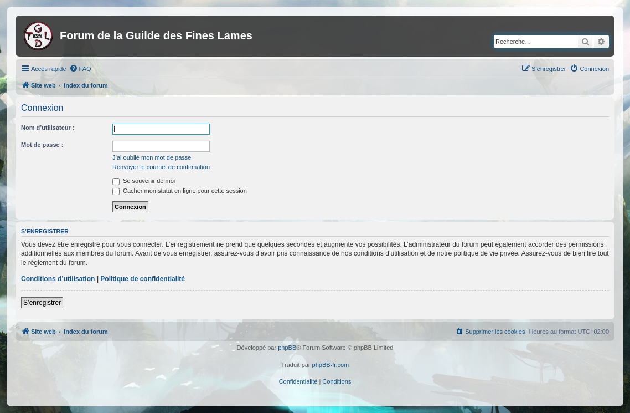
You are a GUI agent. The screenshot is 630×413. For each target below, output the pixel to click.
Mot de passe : (42, 144)
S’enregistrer (42, 303)
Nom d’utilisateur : (48, 127)
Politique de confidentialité (142, 279)
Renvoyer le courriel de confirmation (161, 167)
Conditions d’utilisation (58, 279)
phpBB (287, 347)
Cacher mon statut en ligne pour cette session (179, 190)
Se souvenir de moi (143, 180)
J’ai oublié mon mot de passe (151, 157)
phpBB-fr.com (330, 364)
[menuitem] (80, 68)
